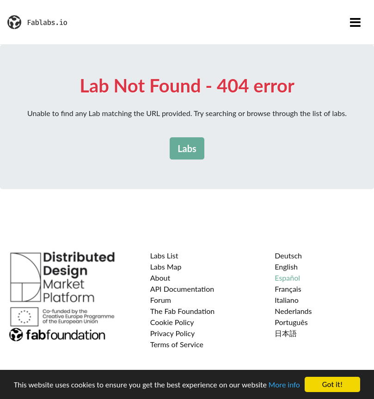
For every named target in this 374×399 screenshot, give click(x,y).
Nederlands (293, 311)
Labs (187, 148)
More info (284, 385)
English (286, 266)
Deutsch (288, 255)
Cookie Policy (172, 322)
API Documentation (182, 288)
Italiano (287, 299)
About (160, 277)
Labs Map (166, 266)
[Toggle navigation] (355, 22)
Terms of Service (176, 344)
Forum (160, 299)
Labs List (164, 255)
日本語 (286, 333)
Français (288, 288)
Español (287, 277)
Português (291, 322)
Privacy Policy (172, 333)
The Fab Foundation (182, 311)
